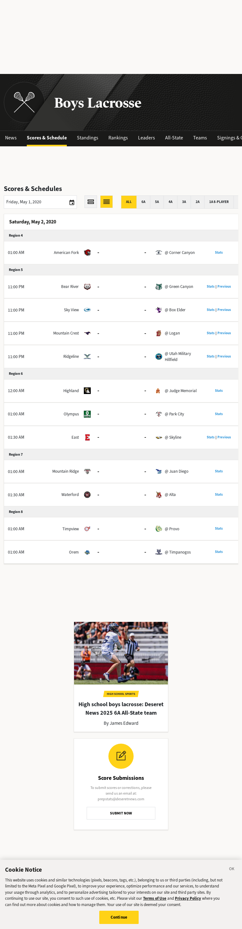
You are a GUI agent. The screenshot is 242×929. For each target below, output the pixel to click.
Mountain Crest (66, 333)
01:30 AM (16, 437)
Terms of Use (154, 898)
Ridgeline (71, 356)
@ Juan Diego (176, 471)
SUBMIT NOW (121, 813)
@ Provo (172, 529)
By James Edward (121, 723)
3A (184, 202)
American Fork (66, 252)
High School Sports (121, 694)
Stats (219, 252)
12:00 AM (16, 391)
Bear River (70, 286)
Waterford (70, 494)
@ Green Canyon (179, 286)
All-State (174, 137)
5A (157, 202)
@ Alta (170, 494)
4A (170, 202)
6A (143, 202)
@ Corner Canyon (180, 252)
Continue (119, 917)
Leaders (146, 137)
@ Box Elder (175, 309)
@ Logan (172, 333)
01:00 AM (16, 253)
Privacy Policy (188, 898)
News (11, 137)
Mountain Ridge (65, 471)
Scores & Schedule (47, 137)
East (75, 437)
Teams (200, 137)
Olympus (71, 414)
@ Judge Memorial (181, 390)
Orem (74, 552)
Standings (87, 137)
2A (197, 202)
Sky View (71, 309)
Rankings (118, 137)
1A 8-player (219, 202)
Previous (224, 286)
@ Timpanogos (178, 552)
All (129, 202)
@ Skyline (173, 437)
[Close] (232, 870)
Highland (71, 390)
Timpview (70, 529)
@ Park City (174, 414)
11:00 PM (16, 287)
